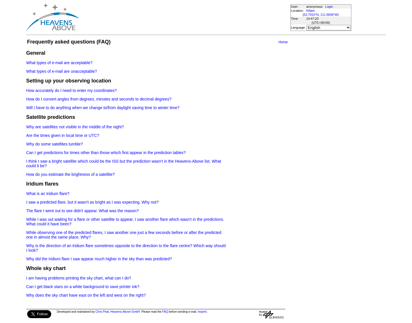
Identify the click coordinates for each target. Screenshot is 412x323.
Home (283, 42)
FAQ (165, 311)
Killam (310, 10)
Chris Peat (102, 311)
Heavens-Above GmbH (125, 311)
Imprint (202, 311)
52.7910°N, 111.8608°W (321, 14)
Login (329, 6)
